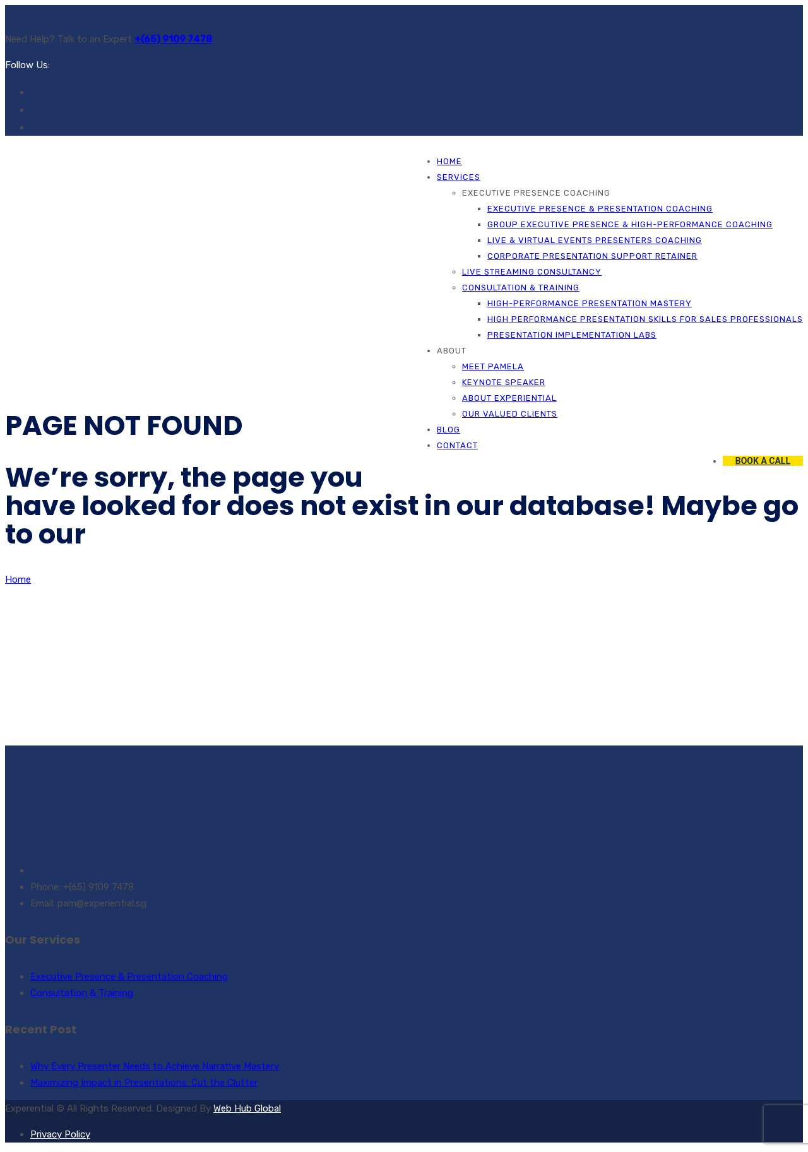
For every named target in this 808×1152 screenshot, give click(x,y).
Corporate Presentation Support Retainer (592, 256)
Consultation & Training (520, 287)
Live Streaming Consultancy (532, 271)
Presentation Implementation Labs (571, 335)
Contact (457, 445)
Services (458, 177)
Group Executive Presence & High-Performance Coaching (630, 224)
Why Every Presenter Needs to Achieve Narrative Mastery (154, 1066)
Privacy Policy (60, 1134)
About (451, 350)
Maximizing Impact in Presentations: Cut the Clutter (144, 1082)
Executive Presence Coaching (536, 193)
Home (449, 161)
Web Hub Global (247, 1108)
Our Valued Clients (509, 414)
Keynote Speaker (503, 382)
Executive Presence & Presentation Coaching (600, 208)
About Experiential (509, 398)
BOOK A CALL (762, 461)
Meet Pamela (493, 366)
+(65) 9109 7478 (173, 39)
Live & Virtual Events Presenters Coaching (594, 240)
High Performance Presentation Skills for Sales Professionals (645, 319)
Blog (448, 429)
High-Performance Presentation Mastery (589, 303)
